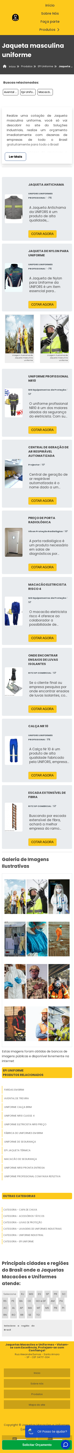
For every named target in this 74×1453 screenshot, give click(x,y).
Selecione (9, 1294)
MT (38, 1308)
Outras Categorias (19, 1196)
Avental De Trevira (16, 1098)
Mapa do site (37, 1405)
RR (21, 1315)
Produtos (50, 29)
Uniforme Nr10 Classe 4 (19, 1116)
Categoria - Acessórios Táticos (23, 1216)
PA (61, 1301)
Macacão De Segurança (46, 92)
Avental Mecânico (11, 92)
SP (47, 1294)
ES (39, 1294)
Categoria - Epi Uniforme (18, 1241)
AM (53, 1301)
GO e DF (41, 1301)
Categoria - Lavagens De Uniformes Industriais (32, 1228)
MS (47, 1308)
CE (29, 1301)
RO (13, 1315)
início (50, 5)
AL (13, 1308)
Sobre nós (37, 1383)
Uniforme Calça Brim (18, 1107)
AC (5, 1308)
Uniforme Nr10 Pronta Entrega (24, 1168)
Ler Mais (15, 156)
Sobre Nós (50, 13)
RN (5, 1315)
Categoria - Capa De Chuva (20, 1209)
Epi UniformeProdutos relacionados (23, 1072)
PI (63, 1308)
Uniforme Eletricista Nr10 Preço (25, 1124)
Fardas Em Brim (14, 1090)
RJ (22, 1294)
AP (21, 1308)
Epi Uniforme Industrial (28, 92)
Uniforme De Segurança (20, 1142)
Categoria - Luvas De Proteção (22, 1222)
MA (30, 1308)
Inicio (37, 1373)
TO (38, 1315)
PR (55, 1294)
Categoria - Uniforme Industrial (23, 1235)
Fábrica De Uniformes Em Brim (23, 1133)
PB (55, 1308)
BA (21, 1301)
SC (64, 1294)
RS (5, 1301)
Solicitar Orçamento (37, 1444)
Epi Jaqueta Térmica (17, 1150)
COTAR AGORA (42, 234)
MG (31, 1294)
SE (29, 1315)
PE (13, 1301)
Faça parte (50, 21)
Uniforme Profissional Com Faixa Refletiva (32, 1176)
